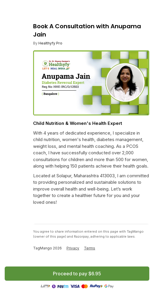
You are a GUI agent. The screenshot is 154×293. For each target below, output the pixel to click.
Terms (89, 248)
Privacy (73, 248)
